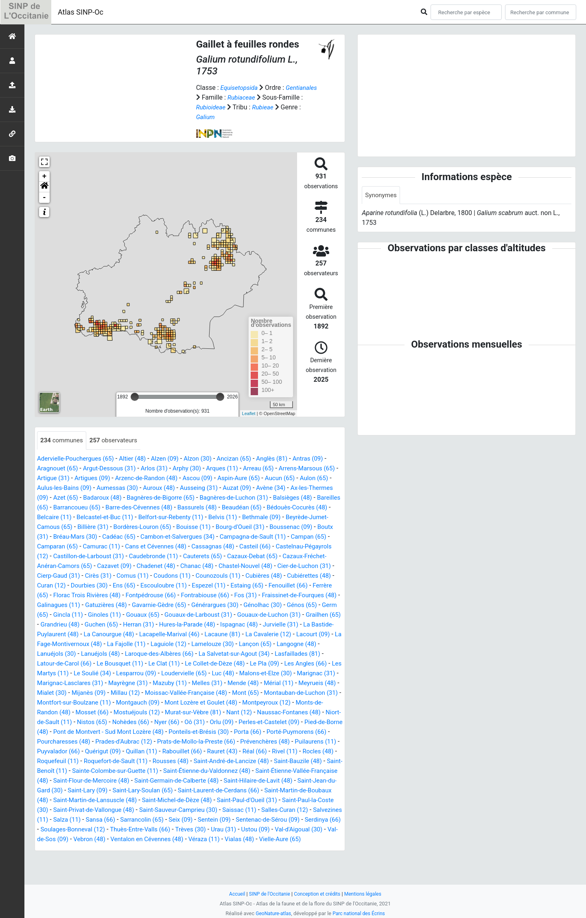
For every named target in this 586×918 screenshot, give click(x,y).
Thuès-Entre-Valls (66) (259, 849)
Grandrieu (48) (58, 634)
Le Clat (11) (224, 673)
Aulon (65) (52, 488)
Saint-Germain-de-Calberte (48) (214, 800)
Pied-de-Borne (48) (226, 742)
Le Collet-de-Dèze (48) (278, 673)
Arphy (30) (195, 468)
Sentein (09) (314, 839)
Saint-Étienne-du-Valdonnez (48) (217, 790)
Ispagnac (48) (247, 634)
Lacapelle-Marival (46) (200, 644)
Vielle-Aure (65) (134, 868)
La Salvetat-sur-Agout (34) (293, 664)
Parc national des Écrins (360, 913)
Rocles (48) (283, 771)
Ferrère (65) (236, 595)
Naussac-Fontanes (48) (168, 732)
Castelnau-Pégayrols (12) (162, 556)
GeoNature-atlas (272, 913)
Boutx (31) (140, 537)
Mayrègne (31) (240, 693)
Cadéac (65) (230, 537)
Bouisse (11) (294, 527)
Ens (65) (321, 586)
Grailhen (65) (302, 625)
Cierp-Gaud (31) (224, 576)
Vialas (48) (91, 868)
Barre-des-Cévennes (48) (217, 507)
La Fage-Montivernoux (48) (116, 654)
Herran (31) (140, 634)
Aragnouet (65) (59, 468)
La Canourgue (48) (137, 644)
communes (62, 440)
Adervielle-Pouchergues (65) (78, 459)
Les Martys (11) (127, 683)
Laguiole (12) (225, 654)
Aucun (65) (310, 478)
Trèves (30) (312, 849)
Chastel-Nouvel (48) (106, 576)
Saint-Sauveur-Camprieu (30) (260, 829)
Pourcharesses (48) (275, 751)
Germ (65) (302, 615)
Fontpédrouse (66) (63, 605)
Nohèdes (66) (322, 732)
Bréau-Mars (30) (184, 537)
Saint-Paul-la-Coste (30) (88, 829)
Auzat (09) (284, 488)
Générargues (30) (174, 615)
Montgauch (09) (307, 712)
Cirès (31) (266, 576)
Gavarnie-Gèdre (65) (115, 615)
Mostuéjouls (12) (310, 722)
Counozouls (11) (105, 586)
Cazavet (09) (270, 566)
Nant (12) (115, 732)
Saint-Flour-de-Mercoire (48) (123, 800)
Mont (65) (97, 712)
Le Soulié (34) (175, 683)
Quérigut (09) (56, 771)
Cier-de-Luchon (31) (168, 576)
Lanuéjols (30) (105, 664)
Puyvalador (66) (298, 761)
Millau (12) (253, 703)
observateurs (117, 440)
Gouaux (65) (111, 625)
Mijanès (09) (215, 703)
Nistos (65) (281, 732)
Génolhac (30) (224, 615)
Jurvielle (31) (291, 634)
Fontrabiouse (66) (121, 605)
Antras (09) (323, 459)
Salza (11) (159, 839)
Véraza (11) (53, 868)
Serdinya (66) (129, 849)
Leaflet (249, 413)
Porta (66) (158, 751)
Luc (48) (312, 683)
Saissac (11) (324, 829)
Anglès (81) (285, 459)
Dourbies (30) (284, 586)
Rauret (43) (182, 771)
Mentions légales (366, 894)
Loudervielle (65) (271, 683)
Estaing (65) (149, 595)
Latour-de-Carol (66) (119, 673)
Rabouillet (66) (139, 771)
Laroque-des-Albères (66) (213, 664)
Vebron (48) (226, 859)
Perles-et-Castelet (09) (161, 742)
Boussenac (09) (97, 537)
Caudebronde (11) (310, 556)
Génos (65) (266, 615)
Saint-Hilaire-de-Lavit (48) (300, 800)
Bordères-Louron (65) (239, 527)
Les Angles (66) (76, 683)
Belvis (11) (319, 517)
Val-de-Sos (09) (182, 859)
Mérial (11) (94, 703)
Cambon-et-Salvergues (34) (292, 537)
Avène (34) (319, 488)
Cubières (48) (153, 586)
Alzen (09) (172, 459)
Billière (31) (187, 527)
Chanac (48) (54, 576)
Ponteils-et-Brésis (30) (107, 751)
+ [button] (44, 176)
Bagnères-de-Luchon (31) (291, 498)
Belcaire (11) (141, 517)
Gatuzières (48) (59, 615)
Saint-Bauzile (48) (280, 781)
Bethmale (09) (57, 527)
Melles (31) (323, 693)
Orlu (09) (111, 742)
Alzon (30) (207, 459)
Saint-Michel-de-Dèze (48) (242, 820)
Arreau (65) (270, 468)
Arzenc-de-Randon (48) (169, 478)
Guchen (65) (101, 634)
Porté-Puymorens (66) (210, 751)
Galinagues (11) (288, 605)
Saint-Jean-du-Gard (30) (71, 810)
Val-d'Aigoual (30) (129, 859)
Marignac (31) (118, 693)
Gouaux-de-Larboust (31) (171, 625)
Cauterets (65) (58, 566)
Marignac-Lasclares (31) (179, 693)
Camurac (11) (223, 546)
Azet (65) (114, 498)
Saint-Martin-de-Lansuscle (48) (155, 820)
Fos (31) (164, 605)
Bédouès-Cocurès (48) (86, 517)
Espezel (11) (109, 595)
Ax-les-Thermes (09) (66, 498)
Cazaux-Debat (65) (110, 566)
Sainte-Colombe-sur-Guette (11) (120, 790)
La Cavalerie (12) (305, 644)
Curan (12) (245, 586)
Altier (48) (138, 459)
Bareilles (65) (102, 507)
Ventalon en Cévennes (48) (287, 859)
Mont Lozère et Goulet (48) (75, 722)
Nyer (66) (53, 742)
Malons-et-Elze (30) (65, 693)
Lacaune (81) (257, 644)
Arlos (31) (160, 468)
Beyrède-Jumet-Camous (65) (124, 527)
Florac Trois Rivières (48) (294, 595)
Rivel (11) (248, 771)
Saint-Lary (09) (132, 810)
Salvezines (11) (117, 839)
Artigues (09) (112, 478)
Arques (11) (232, 468)
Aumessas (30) (157, 488)
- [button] (44, 197)
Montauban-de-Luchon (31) (156, 712)
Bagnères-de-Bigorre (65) (214, 498)
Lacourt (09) (55, 654)
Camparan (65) (176, 546)
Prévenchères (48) (194, 761)
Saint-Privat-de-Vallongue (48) (170, 829)
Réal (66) (216, 771)
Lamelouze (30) (272, 654)
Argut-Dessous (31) (113, 468)
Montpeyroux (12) (145, 722)
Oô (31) (83, 742)
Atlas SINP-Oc (80, 12)
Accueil (233, 894)
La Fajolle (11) (180, 654)
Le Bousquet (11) (178, 673)
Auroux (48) (201, 488)
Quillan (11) (97, 771)
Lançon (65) (317, 654)
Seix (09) (279, 839)
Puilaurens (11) (248, 761)
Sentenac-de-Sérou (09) (71, 849)
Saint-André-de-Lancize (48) (210, 781)
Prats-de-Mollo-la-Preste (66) (122, 761)
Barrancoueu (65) (152, 507)
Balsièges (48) (58, 507)
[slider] (135, 397)
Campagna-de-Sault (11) (72, 546)
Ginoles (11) (71, 625)
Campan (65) (131, 546)
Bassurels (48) (279, 507)
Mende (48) (57, 703)
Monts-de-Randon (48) (208, 722)
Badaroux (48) (152, 498)
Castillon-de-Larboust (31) (241, 556)
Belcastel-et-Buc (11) (195, 517)
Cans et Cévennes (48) (280, 546)
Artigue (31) (71, 478)
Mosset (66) (262, 722)
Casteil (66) (104, 556)
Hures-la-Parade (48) (192, 634)
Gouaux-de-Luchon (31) (245, 625)
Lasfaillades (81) (61, 673)
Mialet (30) (175, 703)
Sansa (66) (194, 839)
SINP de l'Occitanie (267, 894)
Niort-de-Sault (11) (233, 732)
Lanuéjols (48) (151, 664)
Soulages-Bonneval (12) (187, 849)
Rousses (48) (146, 781)
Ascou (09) (223, 478)
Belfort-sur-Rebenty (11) (265, 517)
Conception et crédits (317, 894)
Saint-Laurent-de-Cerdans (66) (270, 810)
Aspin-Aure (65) (267, 478)
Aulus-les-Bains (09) (101, 488)
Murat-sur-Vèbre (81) (67, 732)
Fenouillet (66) (193, 595)
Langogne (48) (58, 664)
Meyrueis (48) (135, 703)
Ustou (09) (84, 859)
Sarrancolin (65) (238, 839)
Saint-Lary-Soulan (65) (190, 810)
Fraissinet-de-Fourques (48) (220, 605)
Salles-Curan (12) (65, 839)
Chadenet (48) (314, 566)
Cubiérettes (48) (201, 586)
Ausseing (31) (243, 488)
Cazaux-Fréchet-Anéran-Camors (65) (194, 566)
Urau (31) (50, 859)
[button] (44, 187)
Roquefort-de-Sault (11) (88, 781)
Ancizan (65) (245, 459)
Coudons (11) (57, 586)
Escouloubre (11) (61, 595)
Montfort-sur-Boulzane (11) (240, 712)
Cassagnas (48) (60, 556)
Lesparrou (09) (220, 683)
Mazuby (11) (284, 693)
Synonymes (381, 195)
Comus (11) (302, 576)
